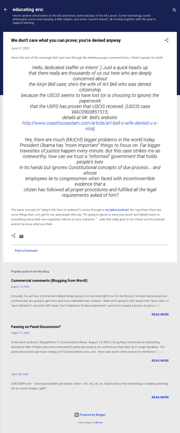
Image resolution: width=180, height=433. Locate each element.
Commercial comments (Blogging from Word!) (49, 280)
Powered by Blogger (90, 415)
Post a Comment (26, 250)
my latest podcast (117, 210)
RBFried (98, 422)
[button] (166, 41)
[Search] (174, 11)
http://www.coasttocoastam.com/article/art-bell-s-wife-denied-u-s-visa (90, 125)
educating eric (28, 9)
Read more (160, 314)
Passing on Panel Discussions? (36, 327)
